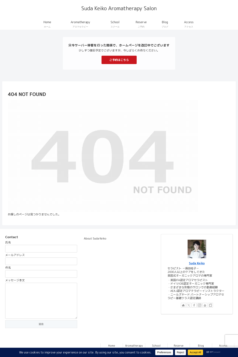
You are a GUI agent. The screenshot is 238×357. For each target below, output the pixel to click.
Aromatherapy (134, 345)
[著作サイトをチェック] (183, 305)
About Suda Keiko (95, 238)
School (156, 345)
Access (223, 345)
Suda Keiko (197, 263)
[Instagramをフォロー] (199, 305)
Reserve (179, 345)
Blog (201, 345)
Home (111, 345)
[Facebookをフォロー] (194, 305)
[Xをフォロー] (188, 305)
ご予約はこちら (119, 60)
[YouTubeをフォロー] (204, 305)
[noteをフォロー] (210, 305)
